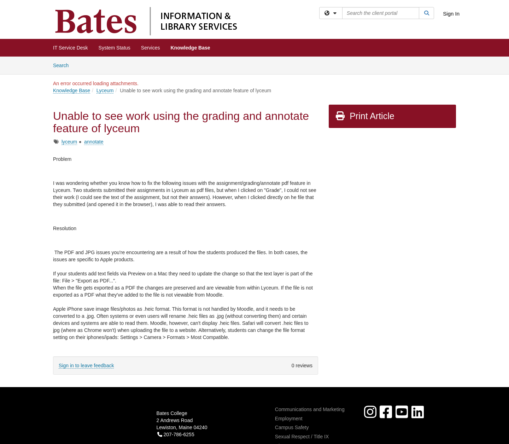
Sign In (451, 14)
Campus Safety (292, 427)
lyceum (69, 142)
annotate (94, 142)
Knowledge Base (190, 48)
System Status (114, 48)
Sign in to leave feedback (86, 365)
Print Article (364, 116)
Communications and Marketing (310, 409)
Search (63, 65)
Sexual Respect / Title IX (302, 436)
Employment (289, 418)
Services (150, 48)
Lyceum (105, 90)
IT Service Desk (70, 48)
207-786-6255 (175, 434)
